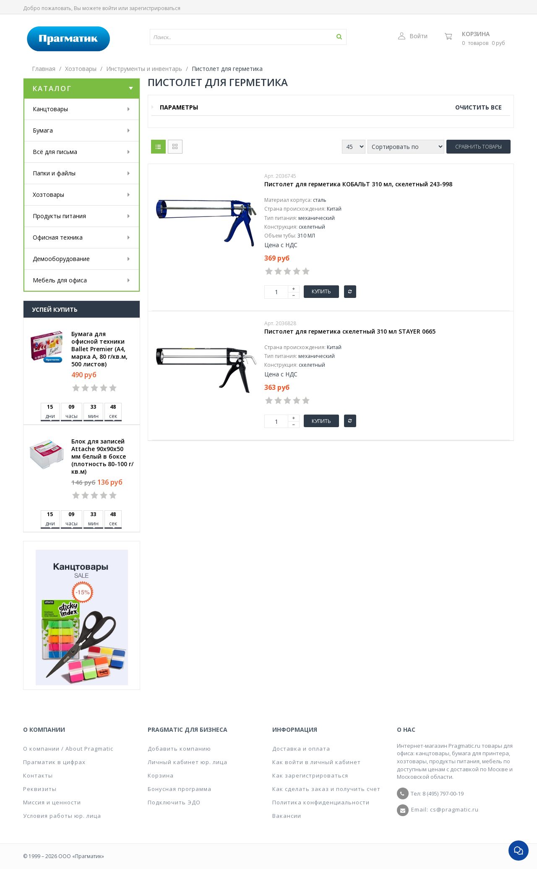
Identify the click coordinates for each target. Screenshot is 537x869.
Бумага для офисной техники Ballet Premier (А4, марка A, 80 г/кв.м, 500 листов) (99, 349)
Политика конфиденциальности (321, 802)
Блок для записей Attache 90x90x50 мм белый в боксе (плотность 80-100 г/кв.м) (102, 456)
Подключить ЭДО (174, 802)
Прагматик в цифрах (54, 762)
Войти (413, 36)
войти (109, 8)
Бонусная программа (179, 789)
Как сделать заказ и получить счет (326, 789)
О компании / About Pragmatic (68, 748)
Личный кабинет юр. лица (187, 762)
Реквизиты (40, 789)
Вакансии (286, 815)
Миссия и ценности (52, 802)
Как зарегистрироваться (310, 775)
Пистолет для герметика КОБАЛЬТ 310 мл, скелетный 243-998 (358, 184)
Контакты (38, 775)
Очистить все (478, 107)
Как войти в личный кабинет (316, 762)
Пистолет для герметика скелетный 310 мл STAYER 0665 (349, 331)
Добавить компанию (179, 748)
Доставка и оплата (301, 748)
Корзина (476, 34)
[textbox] (223, 36)
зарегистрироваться (154, 8)
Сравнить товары (478, 146)
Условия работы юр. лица (62, 815)
